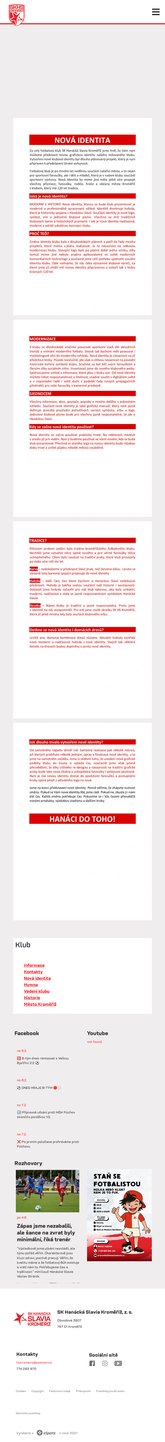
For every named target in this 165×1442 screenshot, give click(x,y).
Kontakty (33, 971)
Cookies (21, 1391)
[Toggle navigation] (156, 11)
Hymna (31, 984)
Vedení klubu (36, 991)
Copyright (37, 1391)
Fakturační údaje (59, 1391)
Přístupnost (83, 1391)
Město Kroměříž (40, 1004)
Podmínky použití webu (110, 1391)
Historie (32, 997)
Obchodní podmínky (28, 1413)
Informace (34, 965)
